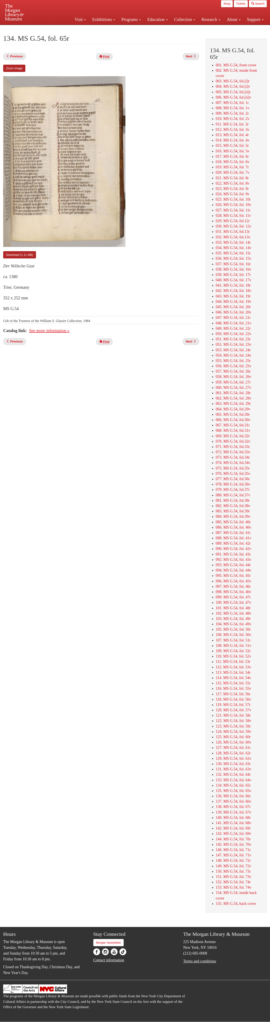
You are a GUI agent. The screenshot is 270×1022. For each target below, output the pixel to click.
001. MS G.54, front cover (236, 65)
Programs (131, 19)
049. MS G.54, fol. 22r (233, 328)
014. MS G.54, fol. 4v (232, 140)
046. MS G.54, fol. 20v (233, 312)
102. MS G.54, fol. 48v (233, 613)
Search (257, 3)
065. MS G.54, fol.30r (233, 414)
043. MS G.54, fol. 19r (233, 296)
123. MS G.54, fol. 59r (233, 726)
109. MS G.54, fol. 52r (233, 651)
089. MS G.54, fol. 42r (233, 543)
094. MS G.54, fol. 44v (233, 570)
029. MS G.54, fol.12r (233, 221)
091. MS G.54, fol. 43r (233, 554)
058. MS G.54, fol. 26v (233, 377)
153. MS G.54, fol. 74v (233, 887)
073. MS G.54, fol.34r (233, 457)
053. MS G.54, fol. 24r (233, 350)
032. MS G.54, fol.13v (233, 237)
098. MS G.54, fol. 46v (233, 592)
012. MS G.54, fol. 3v (232, 129)
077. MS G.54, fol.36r (233, 479)
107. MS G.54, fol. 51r (233, 640)
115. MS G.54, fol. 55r (233, 683)
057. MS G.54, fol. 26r (233, 371)
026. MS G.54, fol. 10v (233, 205)
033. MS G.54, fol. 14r (233, 242)
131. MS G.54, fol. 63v (233, 769)
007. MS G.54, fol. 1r (232, 103)
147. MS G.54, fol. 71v (233, 855)
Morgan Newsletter (108, 942)
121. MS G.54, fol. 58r (233, 715)
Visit (80, 19)
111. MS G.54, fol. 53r (233, 661)
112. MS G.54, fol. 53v (233, 667)
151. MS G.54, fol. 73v (233, 877)
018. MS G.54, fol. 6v (232, 162)
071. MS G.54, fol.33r (233, 447)
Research (210, 19)
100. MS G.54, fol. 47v (233, 602)
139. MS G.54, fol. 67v (233, 812)
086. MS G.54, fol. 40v (233, 527)
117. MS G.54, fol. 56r (233, 694)
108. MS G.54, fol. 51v (233, 645)
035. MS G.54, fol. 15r (233, 253)
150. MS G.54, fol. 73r (233, 871)
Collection (184, 19)
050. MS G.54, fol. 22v (233, 334)
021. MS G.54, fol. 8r (232, 178)
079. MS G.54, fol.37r (233, 489)
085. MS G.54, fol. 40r (233, 522)
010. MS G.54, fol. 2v (232, 119)
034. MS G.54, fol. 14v (233, 248)
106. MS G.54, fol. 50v (233, 635)
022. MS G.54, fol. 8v (232, 183)
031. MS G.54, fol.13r (233, 231)
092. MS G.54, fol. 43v (233, 559)
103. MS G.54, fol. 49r (233, 619)
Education (157, 19)
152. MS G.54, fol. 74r (233, 882)
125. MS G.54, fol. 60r (233, 737)
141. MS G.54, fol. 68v (233, 823)
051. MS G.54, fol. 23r (233, 339)
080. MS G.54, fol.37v (233, 495)
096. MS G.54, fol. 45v (233, 581)
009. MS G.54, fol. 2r (232, 113)
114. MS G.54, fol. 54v (233, 678)
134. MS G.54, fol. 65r (233, 785)
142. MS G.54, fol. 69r (233, 828)
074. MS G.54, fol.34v (233, 463)
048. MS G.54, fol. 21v (233, 323)
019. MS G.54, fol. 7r (232, 167)
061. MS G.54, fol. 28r (233, 393)
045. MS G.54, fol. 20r (233, 307)
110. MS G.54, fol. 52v (233, 656)
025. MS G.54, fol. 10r (233, 199)
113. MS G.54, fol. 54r (233, 672)
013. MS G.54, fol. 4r (232, 135)
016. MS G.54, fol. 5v (232, 151)
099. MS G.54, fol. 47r (233, 597)
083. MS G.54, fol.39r (233, 511)
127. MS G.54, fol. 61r (233, 747)
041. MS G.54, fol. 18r (233, 285)
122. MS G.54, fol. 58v (233, 721)
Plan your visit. (84, 28)
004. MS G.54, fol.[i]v (233, 86)
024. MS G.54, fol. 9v (232, 194)
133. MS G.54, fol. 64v (233, 780)
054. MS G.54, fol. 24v (233, 355)
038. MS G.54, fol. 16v (233, 269)
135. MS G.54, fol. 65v (233, 791)
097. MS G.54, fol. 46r (233, 586)
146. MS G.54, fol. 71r (233, 850)
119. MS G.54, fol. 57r (233, 705)
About (234, 19)
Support (255, 19)
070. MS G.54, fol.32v (233, 441)
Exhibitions (103, 19)
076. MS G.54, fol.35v (233, 473)
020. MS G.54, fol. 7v (232, 172)
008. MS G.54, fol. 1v (232, 108)
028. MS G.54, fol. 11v (233, 215)
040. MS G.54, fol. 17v (233, 280)
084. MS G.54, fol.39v (233, 516)
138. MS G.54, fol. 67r (233, 807)
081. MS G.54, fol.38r (233, 500)
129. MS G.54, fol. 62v (233, 758)
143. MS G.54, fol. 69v (233, 833)
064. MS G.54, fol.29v (233, 409)
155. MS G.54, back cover (236, 903)
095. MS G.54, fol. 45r (233, 575)
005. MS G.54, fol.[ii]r (233, 92)
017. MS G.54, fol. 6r (232, 156)
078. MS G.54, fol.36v (233, 484)
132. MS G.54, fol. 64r (233, 774)
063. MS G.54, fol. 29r (233, 403)
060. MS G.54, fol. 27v (233, 387)
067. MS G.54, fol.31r (233, 425)
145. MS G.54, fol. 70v (233, 844)
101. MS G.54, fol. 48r (233, 608)
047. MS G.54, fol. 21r (233, 317)
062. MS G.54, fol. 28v (233, 398)
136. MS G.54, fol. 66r (233, 796)
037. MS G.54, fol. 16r (233, 264)
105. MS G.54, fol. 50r (233, 629)
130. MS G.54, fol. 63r (233, 764)
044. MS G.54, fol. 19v (233, 301)
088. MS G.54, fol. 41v (233, 538)
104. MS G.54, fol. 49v (233, 624)
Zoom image (14, 68)
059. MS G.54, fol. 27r (233, 382)
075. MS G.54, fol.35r (233, 468)
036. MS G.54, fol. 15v (233, 258)
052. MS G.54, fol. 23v (233, 344)
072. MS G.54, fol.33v (233, 452)
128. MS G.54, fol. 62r (233, 753)
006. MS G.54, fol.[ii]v (233, 97)
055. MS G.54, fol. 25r (233, 361)
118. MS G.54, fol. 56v (233, 699)
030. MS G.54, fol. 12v (233, 226)
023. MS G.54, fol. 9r (232, 189)
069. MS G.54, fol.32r (233, 436)
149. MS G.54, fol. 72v (233, 866)
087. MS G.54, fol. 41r (233, 533)
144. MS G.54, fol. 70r (233, 839)
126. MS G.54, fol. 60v (233, 742)
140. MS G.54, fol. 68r (233, 817)
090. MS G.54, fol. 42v (233, 549)
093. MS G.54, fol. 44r (233, 565)
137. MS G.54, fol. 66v (233, 801)
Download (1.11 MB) (19, 255)
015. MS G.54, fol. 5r (232, 145)
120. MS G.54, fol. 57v (233, 710)
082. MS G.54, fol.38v (233, 506)
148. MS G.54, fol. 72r (233, 860)
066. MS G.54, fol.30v (233, 420)
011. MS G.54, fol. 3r (232, 124)
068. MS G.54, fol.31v (233, 430)
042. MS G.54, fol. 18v (233, 291)
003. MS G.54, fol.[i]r (233, 81)
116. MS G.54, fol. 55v (233, 688)
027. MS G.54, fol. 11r (233, 210)
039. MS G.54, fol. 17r (233, 275)
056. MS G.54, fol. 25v (233, 366)
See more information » (49, 330)
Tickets (241, 3)
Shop (226, 3)
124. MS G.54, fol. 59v (233, 731)
